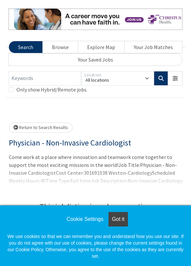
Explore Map (101, 47)
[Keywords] (45, 78)
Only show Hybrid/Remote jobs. (51, 89)
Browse (60, 47)
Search (25, 47)
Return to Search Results (40, 127)
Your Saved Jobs (95, 59)
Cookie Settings (84, 219)
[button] (175, 78)
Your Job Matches (153, 47)
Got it (118, 219)
